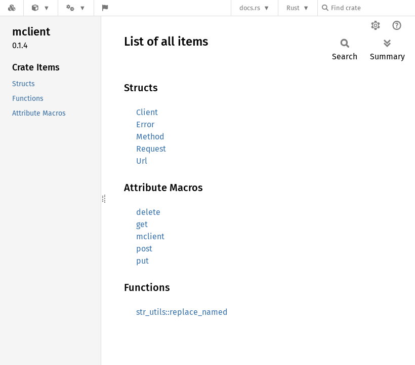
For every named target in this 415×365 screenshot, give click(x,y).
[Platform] (76, 8)
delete (148, 212)
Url (141, 161)
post (144, 248)
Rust (293, 8)
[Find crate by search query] (372, 8)
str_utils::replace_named (182, 312)
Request (151, 149)
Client (147, 112)
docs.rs (249, 8)
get (142, 224)
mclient (150, 236)
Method (150, 136)
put (142, 261)
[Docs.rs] (11, 8)
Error (145, 124)
